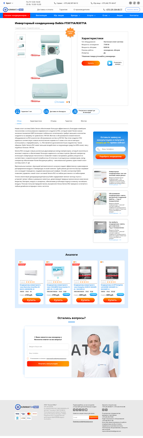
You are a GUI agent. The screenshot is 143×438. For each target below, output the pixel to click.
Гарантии (68, 121)
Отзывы (54, 121)
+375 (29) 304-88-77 (114, 9)
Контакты (134, 15)
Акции (120, 15)
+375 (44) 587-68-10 (70, 3)
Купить (91, 63)
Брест (9, 3)
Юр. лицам (59, 15)
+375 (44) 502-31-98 (107, 420)
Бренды (74, 15)
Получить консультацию (48, 364)
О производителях (82, 9)
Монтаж (84, 121)
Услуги (90, 15)
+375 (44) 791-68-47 (108, 3)
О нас (105, 15)
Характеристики (36, 121)
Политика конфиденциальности (83, 421)
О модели (39, 294)
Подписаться (94, 417)
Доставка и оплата (45, 9)
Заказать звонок (132, 10)
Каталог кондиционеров (15, 15)
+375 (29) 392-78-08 (107, 417)
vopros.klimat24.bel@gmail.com (111, 431)
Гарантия (63, 9)
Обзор (19, 121)
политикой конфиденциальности (56, 358)
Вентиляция (41, 15)
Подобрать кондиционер (111, 156)
